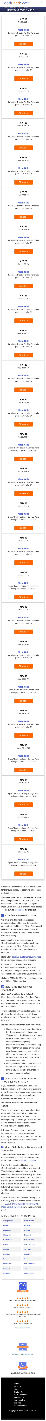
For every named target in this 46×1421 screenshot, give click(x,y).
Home (6, 8)
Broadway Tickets (16, 8)
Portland (27, 1235)
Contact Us (18, 1392)
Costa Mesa (7, 1240)
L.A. (4, 1259)
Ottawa (27, 1230)
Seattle (27, 1254)
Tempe (26, 1259)
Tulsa (26, 1268)
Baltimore (7, 1230)
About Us (17, 1386)
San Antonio (29, 1240)
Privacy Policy (19, 1400)
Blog (16, 1389)
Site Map (17, 1403)
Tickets (23, 44)
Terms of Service (20, 1406)
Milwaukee (7, 1273)
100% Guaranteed (21, 1395)
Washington (29, 1273)
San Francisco (29, 1264)
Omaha (27, 1225)
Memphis (6, 1268)
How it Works (19, 1397)
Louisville (7, 1264)
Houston (6, 1254)
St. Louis (27, 1249)
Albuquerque (8, 1221)
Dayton (6, 1249)
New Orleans (29, 1221)
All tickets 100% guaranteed (22, 1354)
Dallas (5, 1244)
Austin (5, 1225)
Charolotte (7, 1235)
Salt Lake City (29, 1244)
